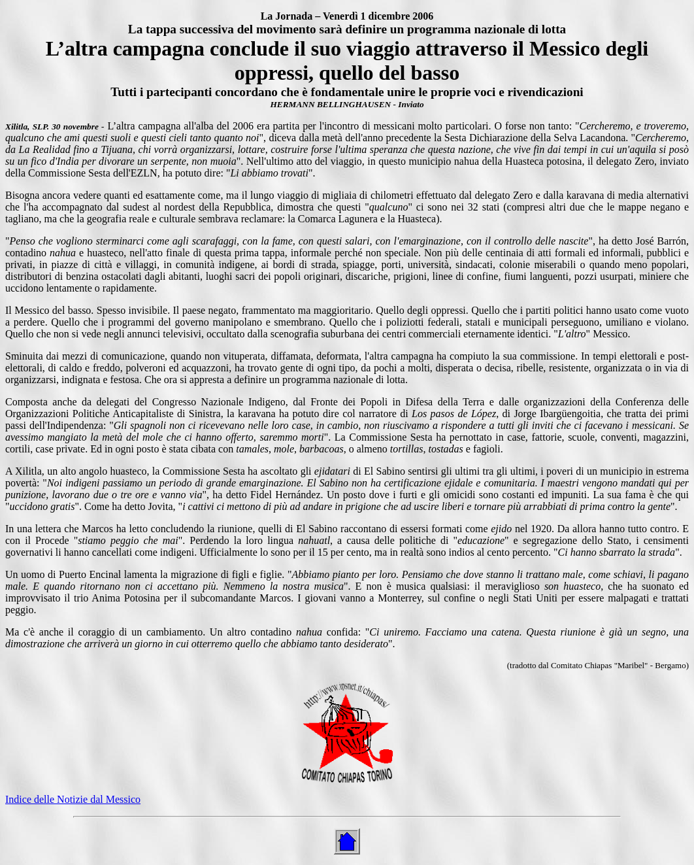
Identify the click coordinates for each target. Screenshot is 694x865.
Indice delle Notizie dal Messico (72, 799)
